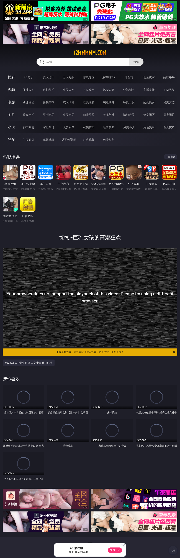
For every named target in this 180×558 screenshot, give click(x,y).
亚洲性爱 (28, 102)
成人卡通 (68, 102)
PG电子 (28, 77)
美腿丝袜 (108, 115)
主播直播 (149, 90)
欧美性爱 (88, 102)
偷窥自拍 (28, 115)
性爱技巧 (169, 127)
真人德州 (48, 77)
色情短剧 (108, 140)
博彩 (11, 77)
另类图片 (169, 115)
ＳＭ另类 (169, 90)
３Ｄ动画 (88, 90)
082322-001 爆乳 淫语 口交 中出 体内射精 (28, 362)
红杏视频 (88, 140)
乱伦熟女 (149, 102)
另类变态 (169, 102)
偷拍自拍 (48, 102)
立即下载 (115, 550)
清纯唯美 (129, 115)
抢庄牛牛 (169, 77)
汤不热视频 (68, 140)
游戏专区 (88, 77)
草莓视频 (48, 140)
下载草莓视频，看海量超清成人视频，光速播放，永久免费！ (116, 352)
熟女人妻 (108, 90)
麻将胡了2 (108, 77)
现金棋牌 (149, 77)
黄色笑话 (149, 127)
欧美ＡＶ (68, 90)
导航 (11, 139)
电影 (11, 102)
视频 (11, 89)
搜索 (136, 62)
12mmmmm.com (90, 52)
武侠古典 (88, 127)
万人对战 (68, 77)
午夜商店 (28, 140)
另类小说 (129, 127)
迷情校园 (108, 127)
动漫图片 (88, 115)
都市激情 (28, 127)
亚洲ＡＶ (28, 90)
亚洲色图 (48, 115)
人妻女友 (68, 127)
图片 (11, 114)
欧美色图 (68, 115)
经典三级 (129, 102)
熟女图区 (149, 115)
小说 (11, 127)
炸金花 (129, 77)
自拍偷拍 (48, 90)
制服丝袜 (108, 102)
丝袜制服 (129, 90)
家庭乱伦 (48, 127)
